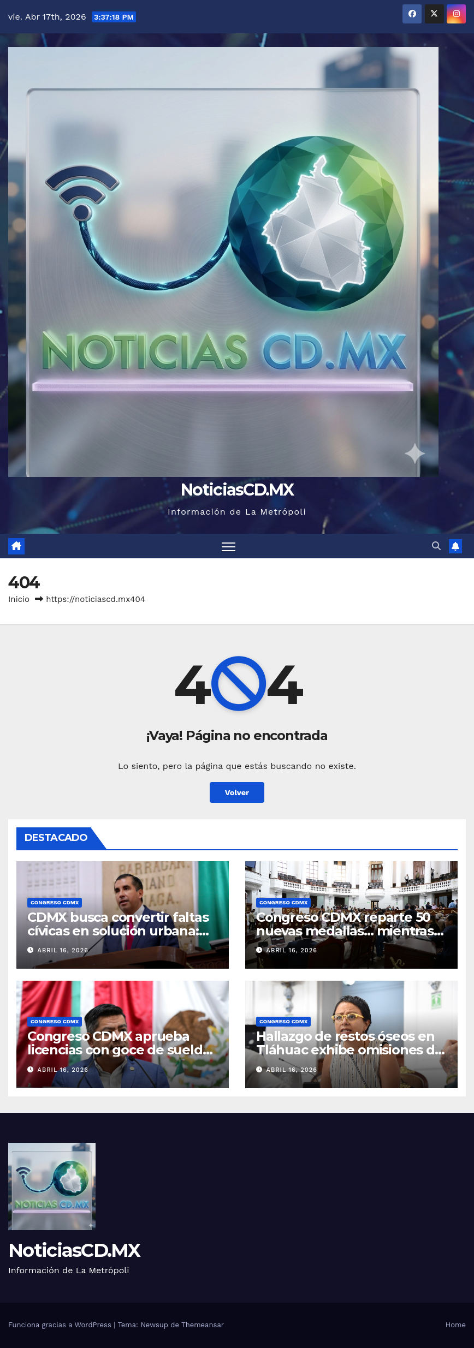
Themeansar (202, 1325)
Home (456, 1325)
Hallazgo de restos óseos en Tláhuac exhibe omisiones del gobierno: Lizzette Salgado (351, 1049)
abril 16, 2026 (63, 950)
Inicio (18, 599)
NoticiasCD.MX (237, 490)
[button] (436, 546)
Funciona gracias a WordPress (61, 1325)
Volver (237, 792)
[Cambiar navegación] (228, 546)
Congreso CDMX (55, 902)
